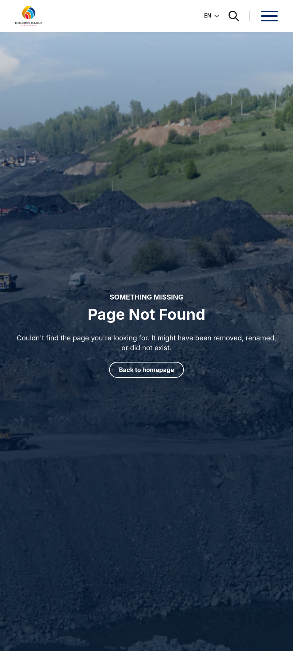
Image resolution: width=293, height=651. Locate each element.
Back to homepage (146, 370)
